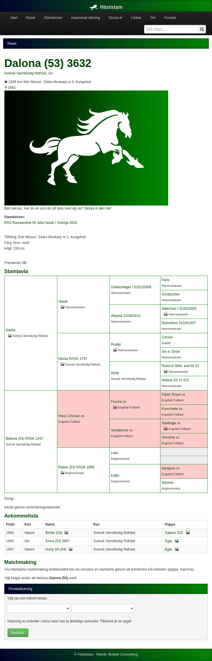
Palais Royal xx (173, 394)
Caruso (167, 337)
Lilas (114, 453)
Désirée (167, 483)
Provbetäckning (20, 589)
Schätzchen (171, 294)
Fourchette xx (172, 409)
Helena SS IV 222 (175, 380)
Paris (165, 280)
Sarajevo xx (171, 468)
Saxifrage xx (171, 423)
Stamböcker (53, 18)
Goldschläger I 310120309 (131, 287)
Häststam (106, 7)
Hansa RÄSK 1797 (72, 359)
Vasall (63, 301)
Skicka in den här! (97, 208)
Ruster (116, 344)
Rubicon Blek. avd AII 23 (180, 366)
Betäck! (18, 632)
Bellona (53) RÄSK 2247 (24, 439)
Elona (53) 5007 (57, 541)
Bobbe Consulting (123, 654)
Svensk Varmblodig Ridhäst (25, 73)
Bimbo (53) (53, 533)
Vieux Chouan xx (71, 416)
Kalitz (115, 475)
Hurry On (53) (55, 549)
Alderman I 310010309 (179, 309)
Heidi (115, 373)
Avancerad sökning (85, 18)
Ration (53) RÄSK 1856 (76, 467)
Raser (30, 18)
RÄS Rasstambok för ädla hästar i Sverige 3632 (40, 223)
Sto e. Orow (171, 352)
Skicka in (115, 18)
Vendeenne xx (122, 430)
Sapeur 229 (177, 533)
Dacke (10, 330)
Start (13, 18)
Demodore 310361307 (179, 323)
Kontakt (170, 18)
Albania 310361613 (125, 316)
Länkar (136, 18)
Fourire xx (118, 402)
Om (153, 18)
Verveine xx (170, 437)
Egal (171, 541)
